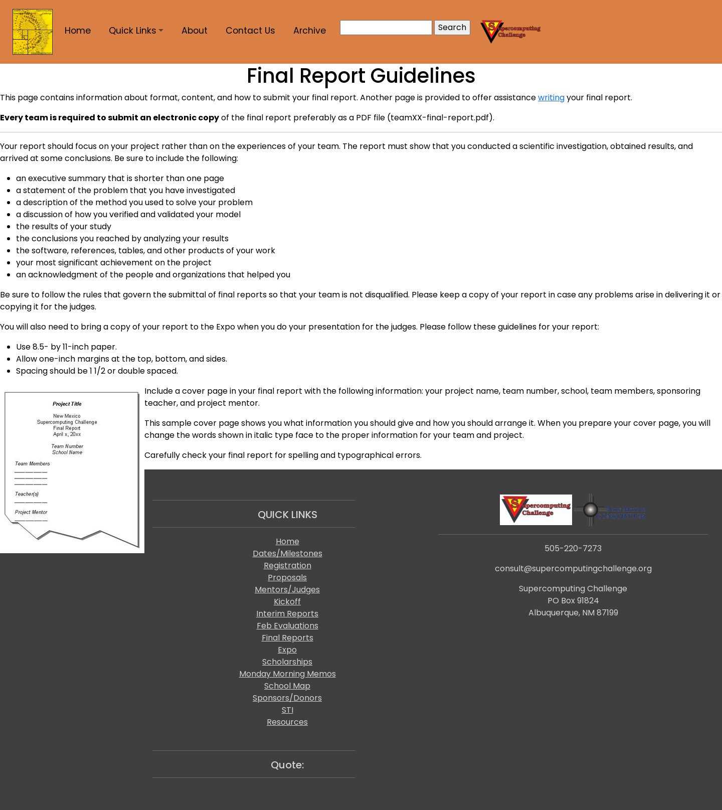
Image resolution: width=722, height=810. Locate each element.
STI (287, 710)
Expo (287, 650)
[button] (136, 30)
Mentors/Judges (287, 589)
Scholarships (287, 662)
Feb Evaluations (287, 625)
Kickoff (287, 601)
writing (551, 97)
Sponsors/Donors (287, 698)
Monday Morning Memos (287, 674)
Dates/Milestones (287, 553)
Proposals (287, 577)
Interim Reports (287, 613)
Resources (287, 722)
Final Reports (287, 637)
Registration (287, 565)
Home (287, 541)
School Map (287, 686)
